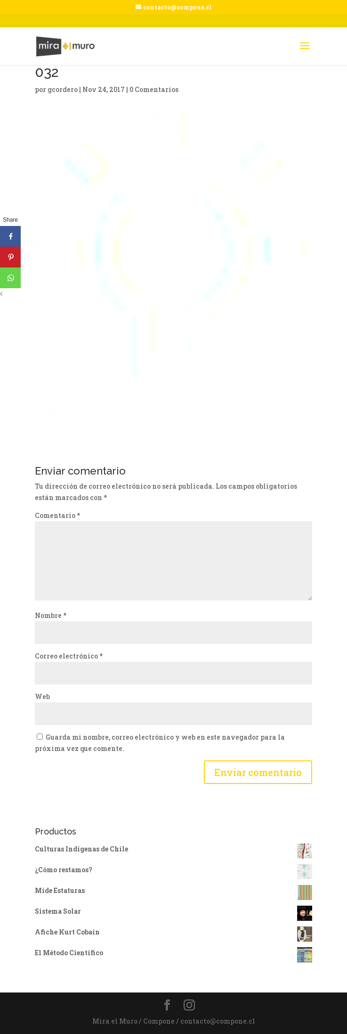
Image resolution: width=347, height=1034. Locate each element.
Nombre (50, 615)
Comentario (57, 515)
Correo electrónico (69, 655)
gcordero (63, 89)
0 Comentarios (153, 89)
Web (42, 696)
